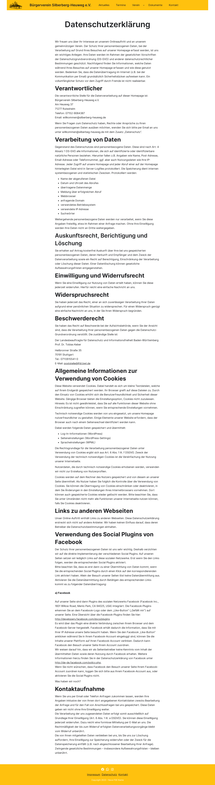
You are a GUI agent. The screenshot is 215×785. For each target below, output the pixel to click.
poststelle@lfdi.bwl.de (77, 363)
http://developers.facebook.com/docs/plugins (82, 619)
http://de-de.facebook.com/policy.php (78, 662)
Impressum (93, 774)
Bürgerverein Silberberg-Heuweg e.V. (60, 5)
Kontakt (123, 774)
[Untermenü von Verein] (144, 5)
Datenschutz (109, 774)
